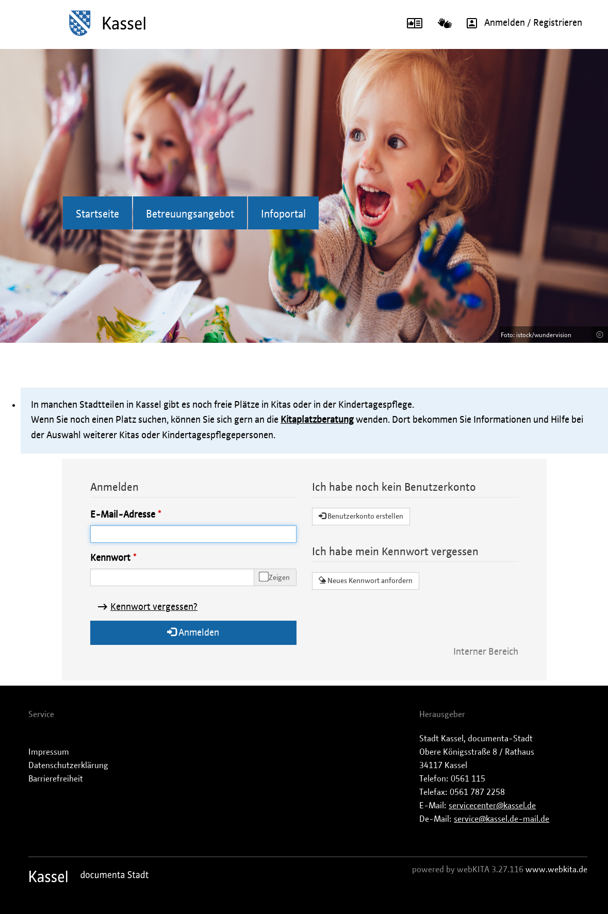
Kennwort (110, 558)
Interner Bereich (485, 652)
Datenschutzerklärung (68, 765)
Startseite (97, 214)
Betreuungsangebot (190, 214)
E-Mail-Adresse (122, 515)
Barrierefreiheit (55, 779)
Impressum (48, 752)
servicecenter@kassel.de (492, 806)
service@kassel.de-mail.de (501, 819)
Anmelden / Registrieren (520, 23)
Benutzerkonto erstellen (361, 516)
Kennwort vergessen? (154, 607)
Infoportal (283, 214)
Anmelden (193, 632)
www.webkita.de (556, 870)
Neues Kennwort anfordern (366, 580)
